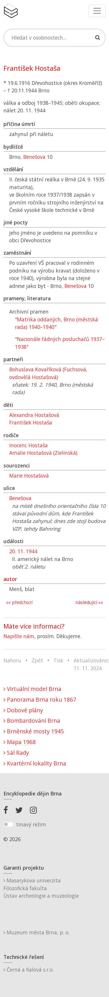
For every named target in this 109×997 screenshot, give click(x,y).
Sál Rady (16, 752)
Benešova (34, 156)
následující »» (89, 602)
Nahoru (12, 660)
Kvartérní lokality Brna (34, 763)
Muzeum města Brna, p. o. (36, 932)
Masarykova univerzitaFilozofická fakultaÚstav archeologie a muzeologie (41, 888)
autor (10, 578)
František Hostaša (30, 422)
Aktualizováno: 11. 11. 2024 (91, 664)
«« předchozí (19, 602)
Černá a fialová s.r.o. (28, 969)
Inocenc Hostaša (28, 445)
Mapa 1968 (19, 742)
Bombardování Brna (31, 720)
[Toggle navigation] (97, 11)
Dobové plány (23, 710)
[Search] (54, 37)
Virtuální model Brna (32, 689)
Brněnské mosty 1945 (33, 731)
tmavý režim (31, 824)
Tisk (58, 660)
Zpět (37, 660)
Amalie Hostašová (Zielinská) (43, 452)
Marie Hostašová (29, 475)
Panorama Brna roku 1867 (39, 699)
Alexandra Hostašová (34, 414)
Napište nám (18, 636)
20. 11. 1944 (23, 551)
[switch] (8, 824)
